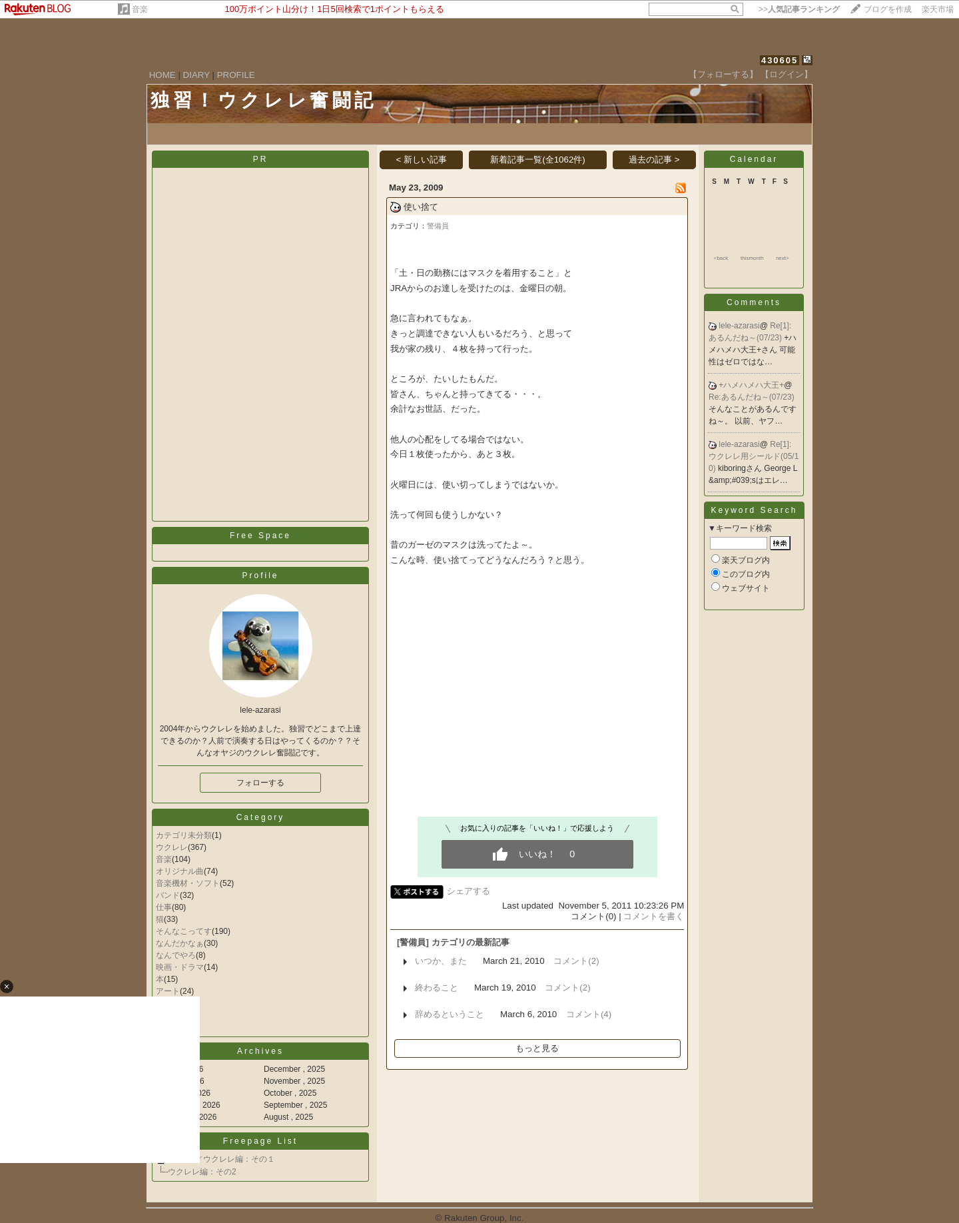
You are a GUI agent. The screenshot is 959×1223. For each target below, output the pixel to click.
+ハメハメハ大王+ (751, 385)
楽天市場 (938, 9)
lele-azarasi (739, 325)
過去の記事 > (654, 160)
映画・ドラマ (180, 967)
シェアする (468, 891)
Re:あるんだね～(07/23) (752, 397)
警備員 (438, 226)
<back (721, 258)
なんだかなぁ (180, 943)
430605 (779, 60)
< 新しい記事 (421, 160)
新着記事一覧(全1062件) (537, 160)
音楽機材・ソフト (188, 883)
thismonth (752, 258)
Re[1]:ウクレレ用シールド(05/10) (754, 456)
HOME (162, 75)
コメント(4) (588, 1014)
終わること (436, 988)
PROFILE (236, 75)
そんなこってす (184, 931)
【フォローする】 (723, 74)
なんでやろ (176, 955)
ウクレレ (172, 847)
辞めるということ (449, 1014)
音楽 (140, 9)
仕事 (164, 907)
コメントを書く (653, 916)
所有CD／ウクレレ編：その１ (221, 1159)
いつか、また (441, 961)
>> (799, 9)
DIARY (196, 75)
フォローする (260, 782)
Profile (260, 575)
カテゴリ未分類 (184, 835)
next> (782, 258)
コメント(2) (576, 961)
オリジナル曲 (180, 871)
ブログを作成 (888, 9)
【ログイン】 (786, 74)
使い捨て (421, 207)
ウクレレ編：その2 (202, 1171)
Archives (260, 1051)
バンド (168, 895)
